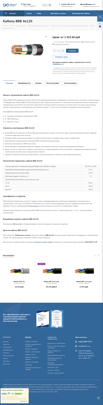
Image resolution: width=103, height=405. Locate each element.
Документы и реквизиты (56, 343)
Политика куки (52, 367)
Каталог (28, 337)
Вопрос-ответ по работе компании (56, 347)
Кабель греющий (31, 362)
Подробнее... (24, 401)
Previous (95, 255)
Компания (7, 337)
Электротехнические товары (33, 368)
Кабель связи (30, 355)
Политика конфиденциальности (55, 364)
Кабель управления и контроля (33, 345)
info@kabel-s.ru (88, 4)
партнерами (33, 206)
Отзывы (6, 353)
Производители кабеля (56, 355)
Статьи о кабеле (53, 370)
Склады (6, 341)
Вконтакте (98, 398)
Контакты (6, 361)
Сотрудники (7, 347)
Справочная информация (52, 338)
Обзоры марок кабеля (55, 373)
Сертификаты (8, 350)
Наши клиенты (8, 356)
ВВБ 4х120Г (17, 224)
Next (98, 255)
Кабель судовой (31, 349)
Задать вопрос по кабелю (54, 351)
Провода (28, 365)
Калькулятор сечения (61, 44)
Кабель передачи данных (31, 358)
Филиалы (6, 364)
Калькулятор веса (89, 42)
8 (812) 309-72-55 (68, 4)
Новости (6, 344)
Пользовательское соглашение (54, 359)
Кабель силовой (31, 341)
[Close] (27, 390)
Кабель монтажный (32, 352)
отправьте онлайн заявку (43, 242)
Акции (5, 358)
